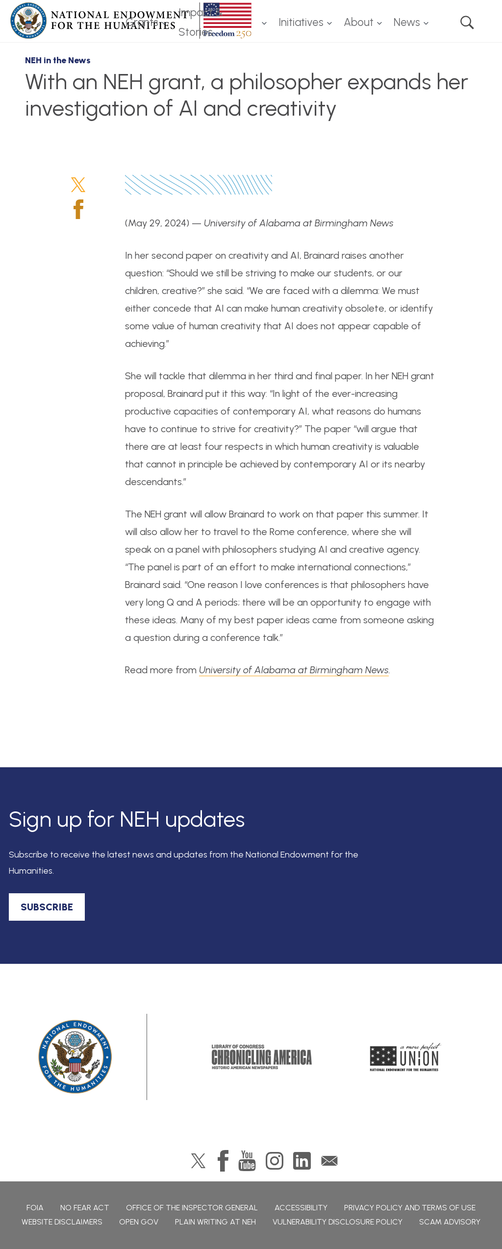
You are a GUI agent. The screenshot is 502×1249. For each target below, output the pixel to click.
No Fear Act (84, 1207)
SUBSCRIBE (47, 907)
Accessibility (301, 1207)
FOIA (35, 1207)
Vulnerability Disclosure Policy (337, 1221)
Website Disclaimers (62, 1221)
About (359, 22)
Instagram (274, 1161)
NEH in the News (58, 60)
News (407, 22)
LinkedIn (302, 1161)
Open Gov (138, 1221)
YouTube (247, 1161)
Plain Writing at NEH (215, 1221)
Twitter (78, 184)
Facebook (78, 209)
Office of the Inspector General (192, 1207)
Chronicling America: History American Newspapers (262, 1057)
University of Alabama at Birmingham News (294, 670)
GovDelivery (329, 1161)
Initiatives (301, 22)
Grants (142, 22)
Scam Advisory (449, 1221)
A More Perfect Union (406, 1057)
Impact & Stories (200, 22)
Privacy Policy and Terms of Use (410, 1207)
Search (467, 22)
